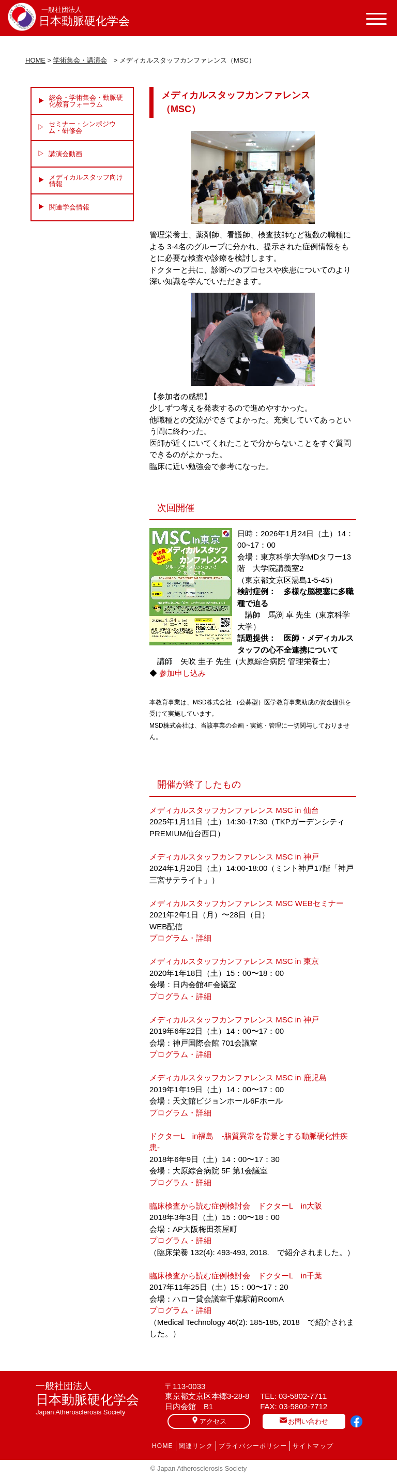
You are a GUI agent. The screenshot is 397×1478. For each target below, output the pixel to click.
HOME (35, 60)
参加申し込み (182, 673)
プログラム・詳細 (180, 937)
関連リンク (196, 1446)
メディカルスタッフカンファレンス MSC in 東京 (234, 961)
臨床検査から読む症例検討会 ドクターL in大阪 (235, 1205)
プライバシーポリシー (253, 1446)
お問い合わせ (304, 1420)
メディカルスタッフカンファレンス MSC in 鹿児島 (238, 1077)
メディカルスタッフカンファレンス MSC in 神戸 (234, 856)
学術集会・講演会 (80, 60)
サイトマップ (313, 1446)
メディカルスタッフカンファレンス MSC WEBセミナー (246, 903)
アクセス (208, 1420)
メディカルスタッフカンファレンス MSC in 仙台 (234, 810)
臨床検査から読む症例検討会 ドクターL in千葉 (235, 1275)
